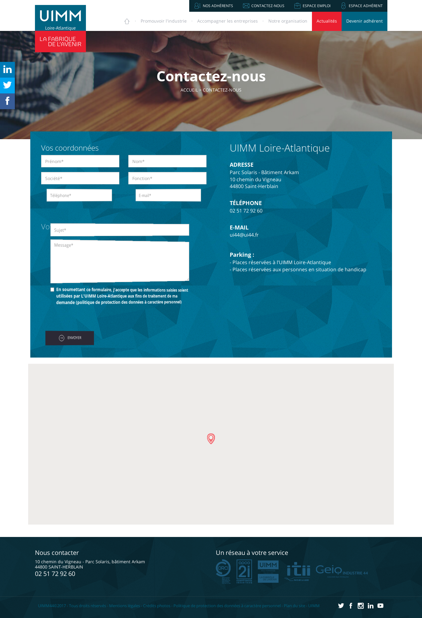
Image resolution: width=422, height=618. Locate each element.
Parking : (242, 254)
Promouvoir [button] (164, 21)
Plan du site (294, 605)
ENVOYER (70, 338)
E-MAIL (239, 227)
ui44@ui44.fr (244, 234)
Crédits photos (156, 605)
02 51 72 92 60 (246, 210)
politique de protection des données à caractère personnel (125, 302)
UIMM (314, 605)
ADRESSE (242, 164)
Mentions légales (124, 605)
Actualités (327, 21)
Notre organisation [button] (287, 21)
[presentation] (88, 319)
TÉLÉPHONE (246, 203)
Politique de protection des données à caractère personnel (227, 605)
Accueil (189, 90)
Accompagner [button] (227, 21)
